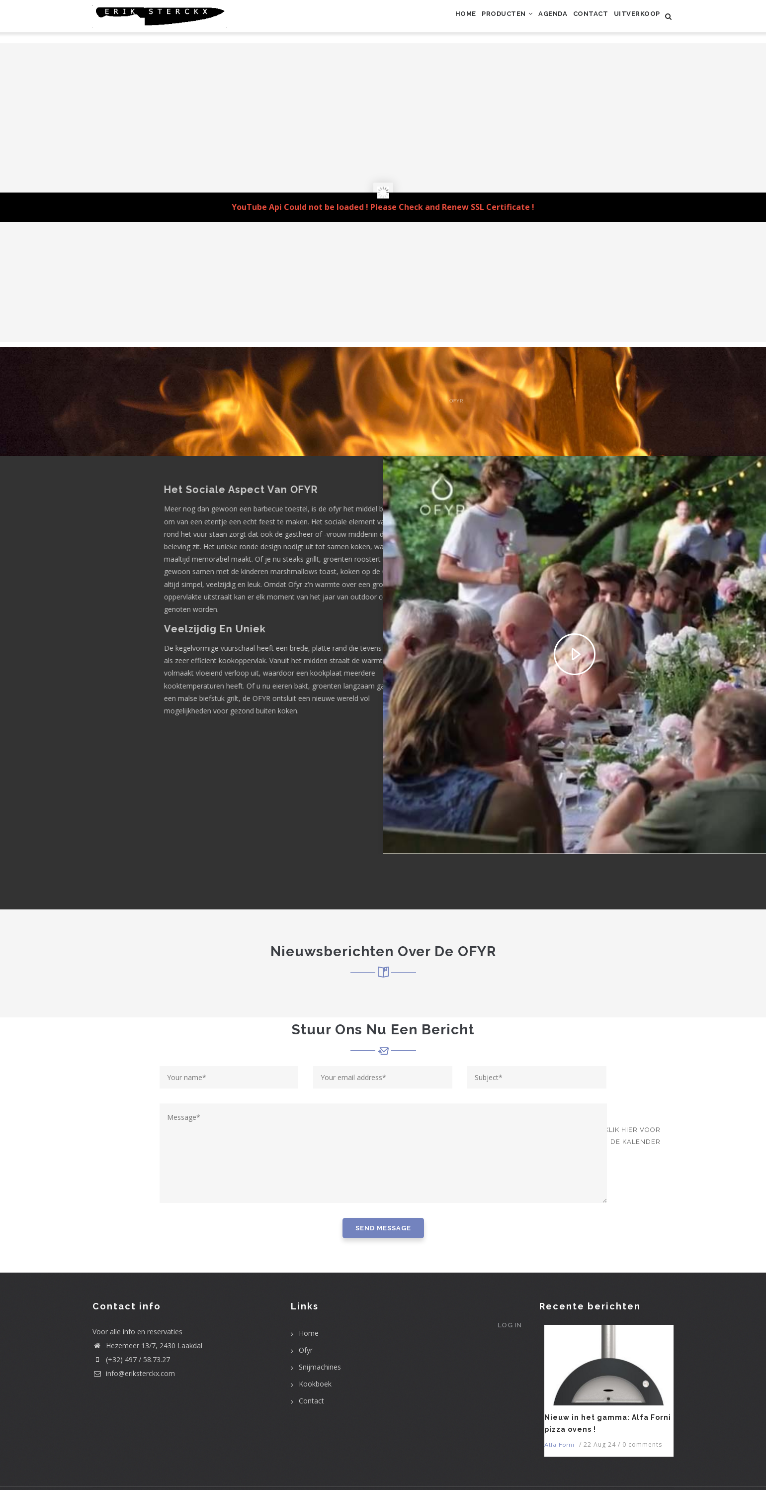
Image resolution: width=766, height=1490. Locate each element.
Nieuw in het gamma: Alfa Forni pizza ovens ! (607, 1423)
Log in (505, 1332)
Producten (479, 21)
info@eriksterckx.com (133, 1373)
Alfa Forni (559, 1444)
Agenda (532, 21)
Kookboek (315, 1384)
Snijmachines (320, 1367)
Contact (578, 21)
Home (429, 21)
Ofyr (306, 1350)
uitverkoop (632, 21)
